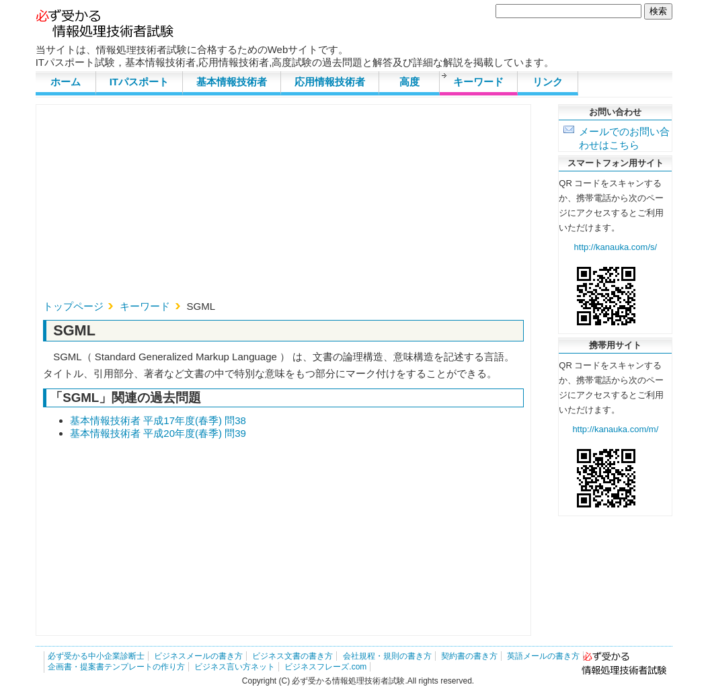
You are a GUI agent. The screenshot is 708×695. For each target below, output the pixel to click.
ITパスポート (139, 81)
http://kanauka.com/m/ (615, 429)
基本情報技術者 (231, 81)
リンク (548, 81)
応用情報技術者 (329, 81)
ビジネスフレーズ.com (325, 666)
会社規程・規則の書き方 (387, 656)
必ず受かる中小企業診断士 (96, 656)
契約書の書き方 (469, 656)
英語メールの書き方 (543, 656)
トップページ (73, 306)
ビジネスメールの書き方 (198, 656)
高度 (409, 81)
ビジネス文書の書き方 (292, 656)
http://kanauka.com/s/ (616, 247)
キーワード (478, 81)
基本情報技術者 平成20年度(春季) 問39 (158, 433)
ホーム (65, 81)
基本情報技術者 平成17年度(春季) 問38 (158, 420)
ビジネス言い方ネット (234, 666)
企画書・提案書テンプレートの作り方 (116, 666)
